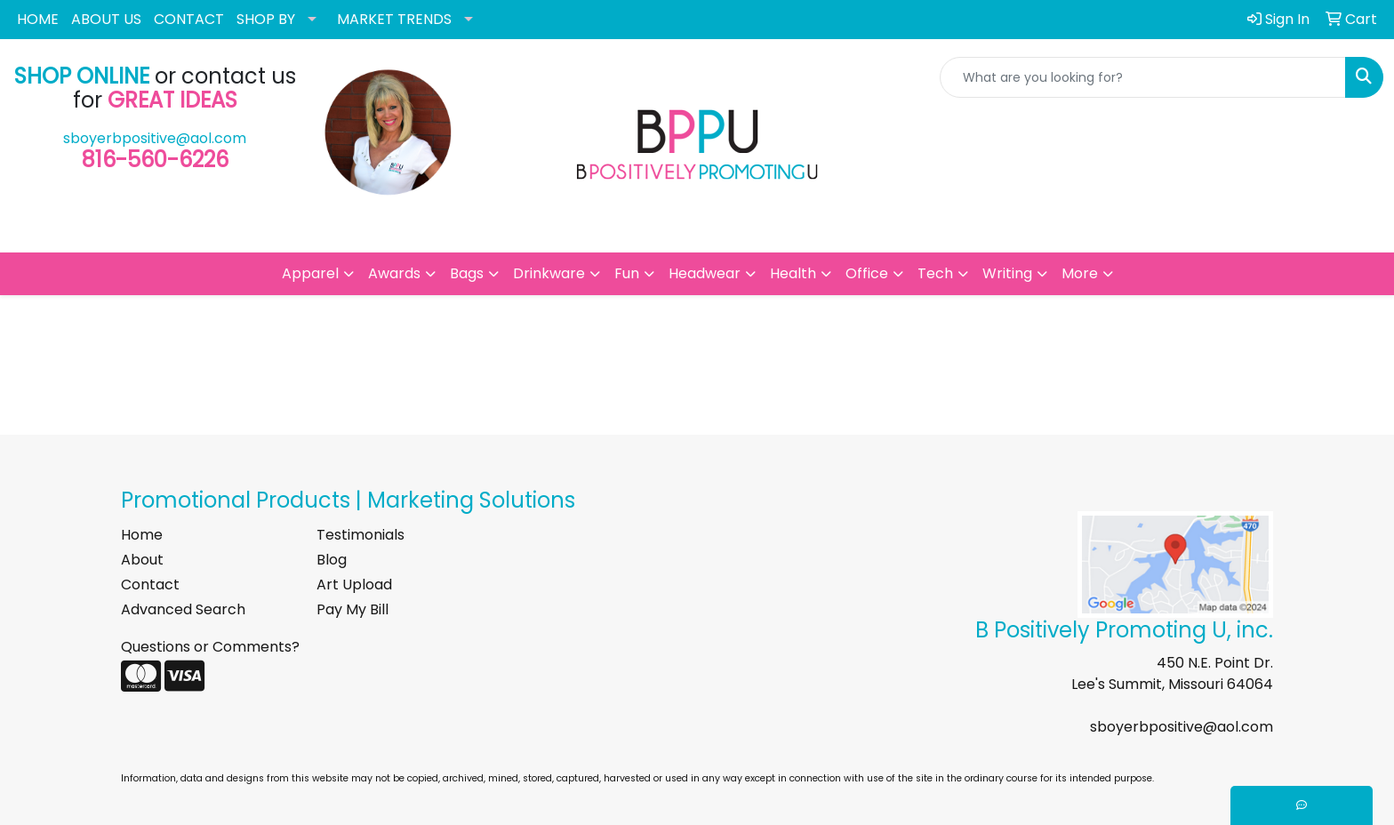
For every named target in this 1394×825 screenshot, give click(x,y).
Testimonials (360, 535)
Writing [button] (1007, 273)
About (142, 559)
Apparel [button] (310, 273)
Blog (331, 559)
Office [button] (866, 273)
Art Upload (354, 584)
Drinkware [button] (549, 273)
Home (142, 535)
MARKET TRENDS (394, 19)
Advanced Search (183, 609)
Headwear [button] (705, 273)
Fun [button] (626, 273)
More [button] (1080, 273)
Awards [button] (394, 273)
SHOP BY (265, 19)
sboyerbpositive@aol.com (154, 138)
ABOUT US (106, 19)
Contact (150, 584)
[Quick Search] (1143, 77)
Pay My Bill (352, 609)
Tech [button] (935, 273)
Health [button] (793, 273)
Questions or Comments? (210, 647)
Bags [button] (467, 273)
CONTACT (189, 19)
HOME (38, 19)
